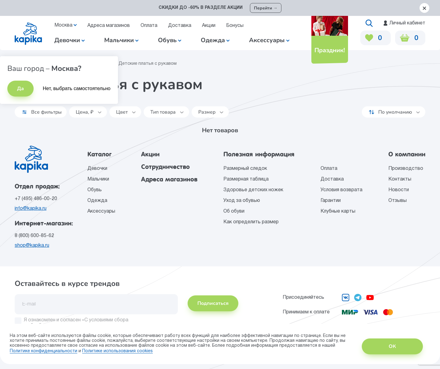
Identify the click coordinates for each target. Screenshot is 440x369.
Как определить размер (251, 222)
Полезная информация (259, 154)
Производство (405, 168)
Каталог (99, 154)
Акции (208, 26)
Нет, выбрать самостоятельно (77, 88)
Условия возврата (341, 190)
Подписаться (213, 303)
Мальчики (121, 40)
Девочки (69, 40)
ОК (392, 346)
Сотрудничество (165, 166)
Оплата (149, 26)
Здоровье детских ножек (253, 190)
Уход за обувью (241, 201)
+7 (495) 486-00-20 (36, 199)
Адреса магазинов (108, 26)
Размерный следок (245, 168)
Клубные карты (338, 211)
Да (20, 88)
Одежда (97, 201)
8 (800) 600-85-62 (34, 236)
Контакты (399, 179)
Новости (398, 190)
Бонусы (235, 26)
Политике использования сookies (117, 351)
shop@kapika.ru (32, 245)
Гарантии (331, 201)
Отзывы (397, 201)
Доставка (179, 26)
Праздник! (329, 50)
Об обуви (233, 211)
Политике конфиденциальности (43, 351)
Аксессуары (101, 211)
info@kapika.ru (30, 208)
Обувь (94, 190)
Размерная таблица (246, 179)
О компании (406, 154)
